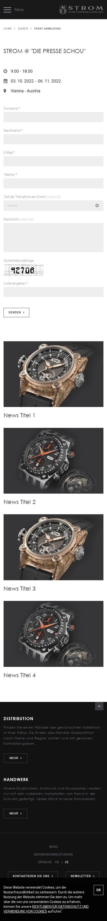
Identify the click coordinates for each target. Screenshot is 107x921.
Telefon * (10, 175)
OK (98, 890)
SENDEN (16, 312)
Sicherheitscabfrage (19, 261)
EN (57, 862)
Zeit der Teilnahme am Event (32, 197)
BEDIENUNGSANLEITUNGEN (53, 854)
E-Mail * (9, 153)
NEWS (53, 847)
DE (67, 862)
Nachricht (19, 219)
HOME (8, 28)
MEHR (16, 758)
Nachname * (13, 130)
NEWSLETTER (82, 876)
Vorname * (12, 108)
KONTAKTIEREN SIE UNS (33, 876)
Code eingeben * (16, 283)
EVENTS (23, 28)
